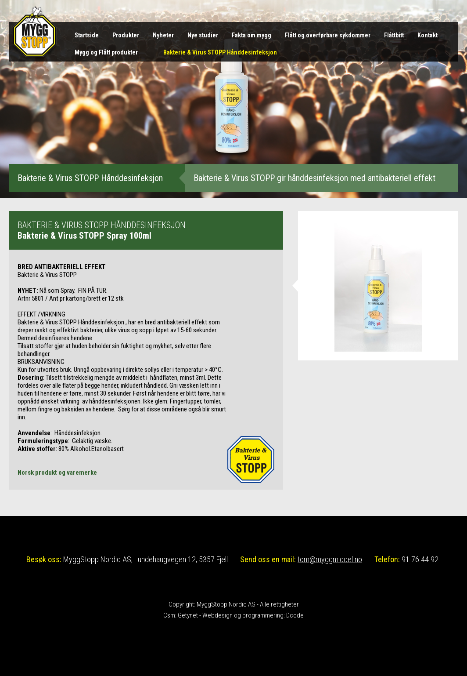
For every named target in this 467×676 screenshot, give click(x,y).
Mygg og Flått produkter (106, 52)
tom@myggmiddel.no (330, 559)
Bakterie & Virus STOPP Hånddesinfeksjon (220, 52)
